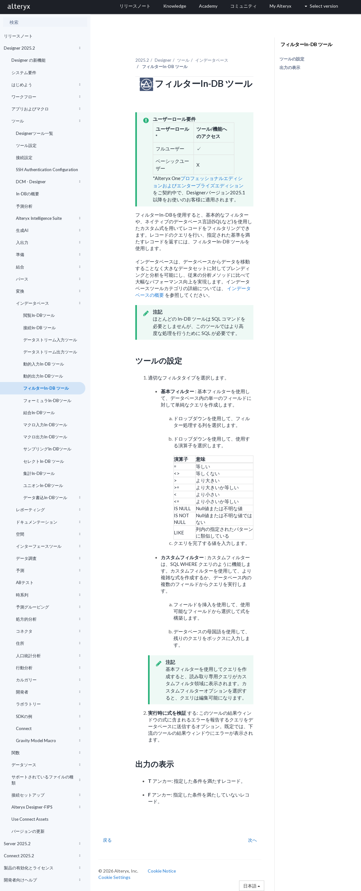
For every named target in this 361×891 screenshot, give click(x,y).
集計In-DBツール (38, 473)
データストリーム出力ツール (49, 351)
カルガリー (48, 679)
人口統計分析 (48, 655)
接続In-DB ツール (39, 327)
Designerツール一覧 (34, 133)
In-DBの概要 (27, 193)
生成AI (48, 230)
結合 (48, 266)
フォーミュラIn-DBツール (46, 400)
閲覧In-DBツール (38, 315)
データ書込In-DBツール (51, 497)
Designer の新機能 (28, 60)
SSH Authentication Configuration (47, 169)
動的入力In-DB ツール (43, 363)
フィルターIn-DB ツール (45, 388)
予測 (48, 570)
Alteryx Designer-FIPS (46, 807)
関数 (46, 752)
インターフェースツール (48, 546)
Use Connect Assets (29, 819)
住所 (48, 643)
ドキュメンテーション (48, 522)
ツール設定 (26, 145)
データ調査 (48, 558)
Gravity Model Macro (48, 740)
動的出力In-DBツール (42, 376)
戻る (107, 840)
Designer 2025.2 (42, 48)
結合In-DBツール (38, 412)
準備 (48, 254)
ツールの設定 (292, 58)
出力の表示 (290, 67)
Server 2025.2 (42, 843)
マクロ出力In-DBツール (44, 436)
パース (48, 279)
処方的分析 (48, 619)
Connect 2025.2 (42, 855)
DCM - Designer (48, 181)
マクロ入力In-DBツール (44, 424)
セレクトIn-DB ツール (43, 461)
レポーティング (48, 509)
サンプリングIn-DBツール (46, 448)
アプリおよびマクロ (46, 108)
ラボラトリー (48, 704)
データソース (46, 764)
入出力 (48, 242)
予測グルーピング (48, 606)
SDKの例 (48, 716)
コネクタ (48, 631)
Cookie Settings (114, 877)
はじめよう (46, 84)
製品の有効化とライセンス (42, 867)
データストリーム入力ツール (49, 339)
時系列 (48, 594)
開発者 (48, 691)
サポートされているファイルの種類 (46, 779)
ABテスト (48, 582)
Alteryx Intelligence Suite (48, 218)
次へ (252, 840)
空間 (48, 534)
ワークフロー (46, 96)
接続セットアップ (46, 794)
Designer (163, 60)
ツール (46, 120)
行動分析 (48, 667)
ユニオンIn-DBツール (42, 485)
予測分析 (24, 206)
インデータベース (48, 303)
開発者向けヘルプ (42, 879)
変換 (48, 291)
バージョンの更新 (28, 831)
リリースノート (18, 35)
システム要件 (23, 72)
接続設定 (24, 157)
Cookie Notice (162, 871)
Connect (48, 728)
